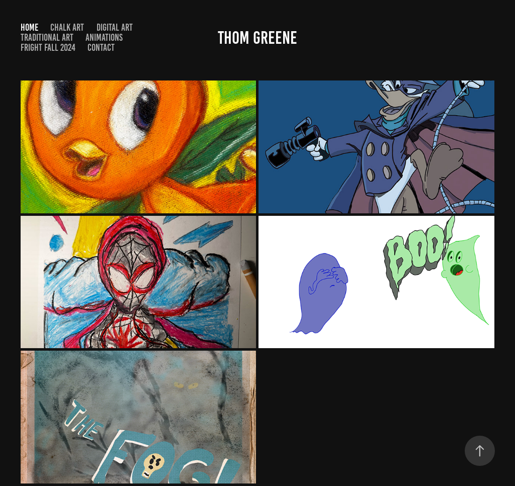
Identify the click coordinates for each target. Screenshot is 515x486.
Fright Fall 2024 (48, 47)
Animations (104, 37)
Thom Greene (257, 37)
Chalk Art (67, 27)
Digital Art (115, 27)
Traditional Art (47, 37)
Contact (101, 47)
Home (29, 27)
